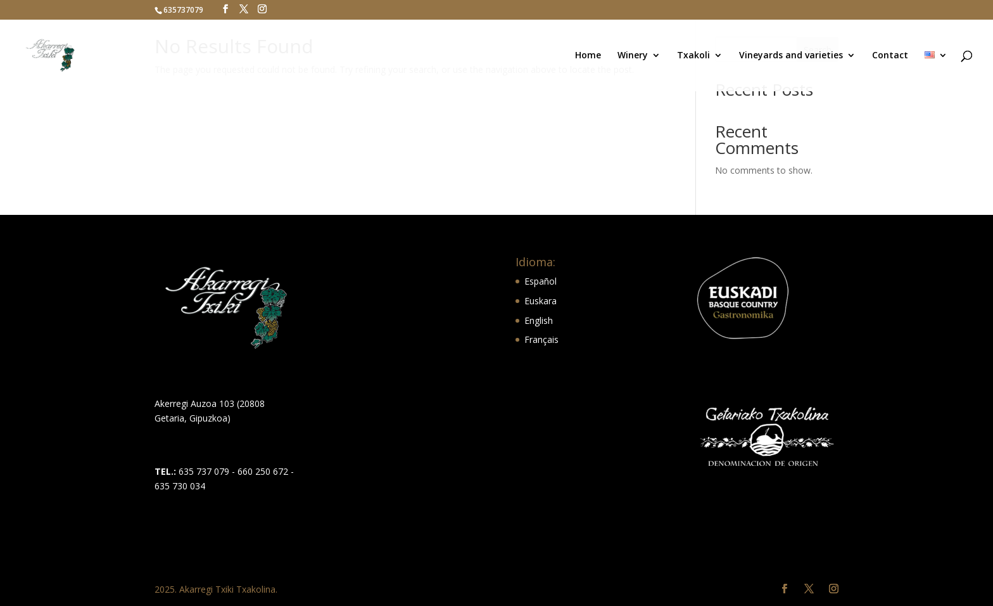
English (538, 320)
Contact (890, 56)
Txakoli (693, 56)
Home (588, 56)
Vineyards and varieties (791, 56)
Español (540, 281)
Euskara (540, 301)
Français (541, 339)
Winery (632, 56)
